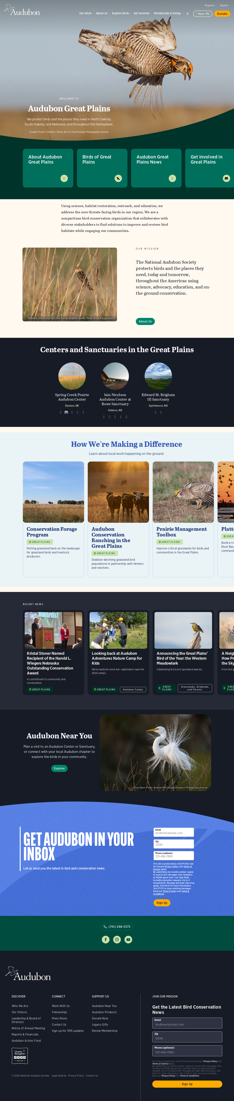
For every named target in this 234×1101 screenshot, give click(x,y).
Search (188, 13)
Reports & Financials (25, 1034)
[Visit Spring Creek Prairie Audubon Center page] (72, 389)
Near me (204, 14)
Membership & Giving (167, 13)
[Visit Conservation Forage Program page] (53, 519)
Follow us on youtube (128, 939)
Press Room (59, 1018)
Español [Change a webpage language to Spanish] (224, 5)
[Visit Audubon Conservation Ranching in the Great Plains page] (118, 519)
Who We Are (20, 1006)
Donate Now (100, 1018)
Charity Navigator (20, 1056)
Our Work (85, 13)
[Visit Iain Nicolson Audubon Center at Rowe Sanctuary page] (115, 389)
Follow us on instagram (117, 939)
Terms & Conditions (189, 1075)
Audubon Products (104, 1012)
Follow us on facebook (106, 939)
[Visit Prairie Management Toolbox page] (183, 519)
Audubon (22, 9)
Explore (59, 768)
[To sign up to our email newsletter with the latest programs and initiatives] (174, 832)
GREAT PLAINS (41, 542)
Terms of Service (160, 1063)
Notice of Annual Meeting (28, 1028)
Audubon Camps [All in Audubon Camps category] (133, 689)
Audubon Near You (104, 1006)
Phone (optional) (164, 853)
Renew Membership (104, 1031)
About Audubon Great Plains (45, 159)
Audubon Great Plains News (153, 159)
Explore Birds (120, 13)
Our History (19, 1012)
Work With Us (61, 1006)
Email (158, 829)
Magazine (210, 5)
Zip (157, 841)
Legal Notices (58, 1075)
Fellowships (59, 1012)
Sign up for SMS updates (68, 1031)
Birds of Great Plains (97, 159)
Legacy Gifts (100, 1024)
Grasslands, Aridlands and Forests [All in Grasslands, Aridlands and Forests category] (195, 688)
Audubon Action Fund (26, 1040)
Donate (222, 14)
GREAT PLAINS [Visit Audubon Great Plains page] (41, 689)
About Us (101, 13)
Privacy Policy (170, 891)
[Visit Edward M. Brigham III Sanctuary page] (158, 389)
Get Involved (141, 13)
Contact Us (59, 1024)
